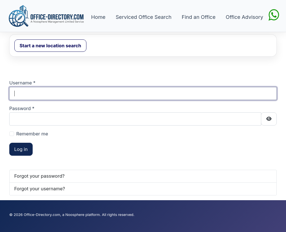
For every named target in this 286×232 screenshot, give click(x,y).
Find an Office (199, 17)
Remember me (32, 134)
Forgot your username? (39, 188)
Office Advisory (244, 17)
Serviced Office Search (143, 17)
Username (22, 83)
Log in (21, 149)
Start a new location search (50, 45)
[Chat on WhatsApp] (273, 14)
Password (21, 108)
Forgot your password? (39, 176)
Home (98, 17)
